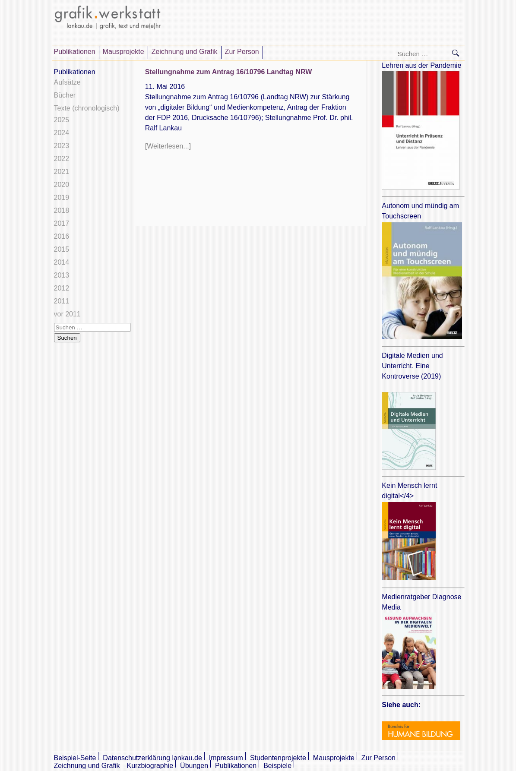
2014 (62, 262)
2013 (62, 275)
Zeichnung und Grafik (185, 51)
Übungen (194, 765)
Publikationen (74, 51)
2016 (62, 236)
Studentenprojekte (278, 758)
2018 (62, 210)
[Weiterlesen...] (168, 146)
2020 (62, 184)
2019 (62, 197)
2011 (62, 301)
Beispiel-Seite (75, 758)
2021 (62, 171)
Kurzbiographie (150, 765)
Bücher (65, 95)
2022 (62, 158)
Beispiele (277, 765)
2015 (62, 249)
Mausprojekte (123, 51)
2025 (62, 119)
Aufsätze (67, 82)
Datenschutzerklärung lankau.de (152, 758)
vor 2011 (67, 314)
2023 (62, 145)
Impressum (226, 758)
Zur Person (242, 51)
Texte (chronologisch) (87, 108)
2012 (62, 288)
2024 (62, 132)
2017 (62, 223)
